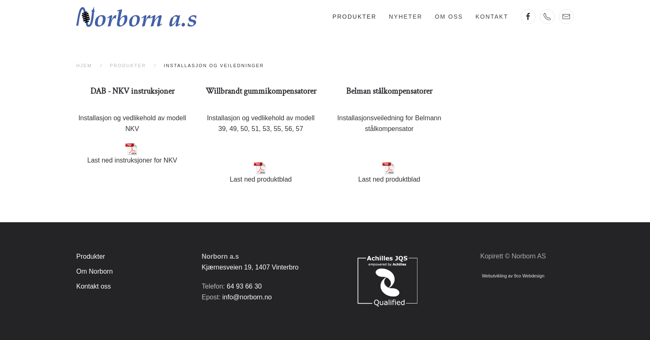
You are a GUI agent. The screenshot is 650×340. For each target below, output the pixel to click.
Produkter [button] (354, 16)
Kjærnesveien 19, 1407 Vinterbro (250, 267)
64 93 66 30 (244, 286)
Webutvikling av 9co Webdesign (513, 274)
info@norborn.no (247, 297)
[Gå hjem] (136, 16)
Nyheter (405, 16)
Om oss (449, 16)
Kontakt (491, 16)
